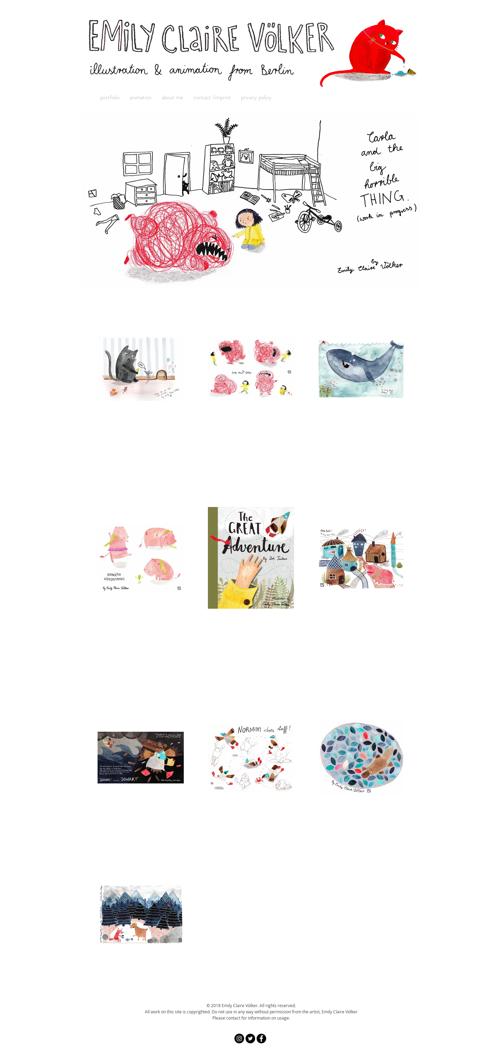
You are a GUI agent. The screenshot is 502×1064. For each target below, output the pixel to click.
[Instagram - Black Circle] (239, 1038)
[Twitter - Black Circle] (250, 1038)
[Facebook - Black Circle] (261, 1038)
